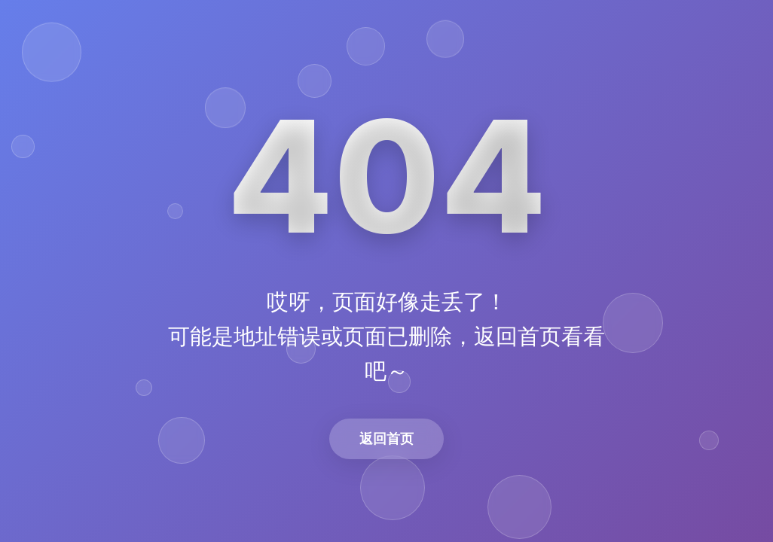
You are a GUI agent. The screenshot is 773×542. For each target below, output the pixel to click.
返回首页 (386, 438)
